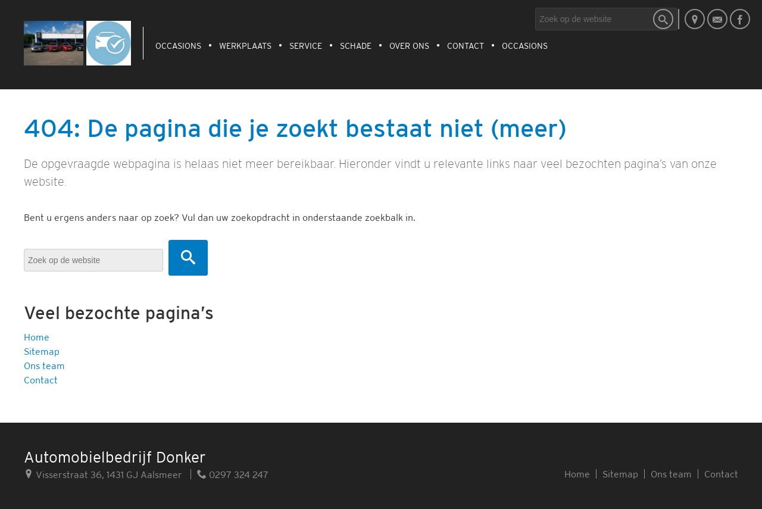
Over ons (409, 46)
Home (36, 337)
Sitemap (42, 351)
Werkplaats (245, 46)
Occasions (178, 46)
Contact (465, 46)
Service (305, 46)
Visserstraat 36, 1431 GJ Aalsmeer (103, 474)
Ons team (44, 365)
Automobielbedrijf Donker (115, 457)
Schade (355, 46)
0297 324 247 (232, 474)
